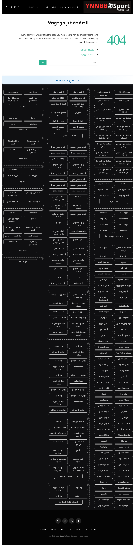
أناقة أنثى (102, 329)
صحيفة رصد (122, 494)
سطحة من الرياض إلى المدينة (121, 162)
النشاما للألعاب (101, 429)
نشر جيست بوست (56, 294)
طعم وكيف (122, 370)
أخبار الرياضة (71, 7)
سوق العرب (56, 303)
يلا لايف (76, 487)
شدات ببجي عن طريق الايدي (56, 198)
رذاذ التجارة (101, 364)
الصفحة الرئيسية (86, 54)
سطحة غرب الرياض (102, 109)
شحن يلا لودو (76, 239)
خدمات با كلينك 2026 (56, 325)
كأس (45, 7)
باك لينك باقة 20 (56, 311)
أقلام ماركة (122, 195)
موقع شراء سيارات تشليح (56, 460)
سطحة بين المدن (76, 427)
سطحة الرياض (122, 92)
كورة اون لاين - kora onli (11, 220)
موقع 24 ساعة (102, 274)
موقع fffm (122, 505)
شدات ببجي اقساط (76, 147)
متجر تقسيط (56, 179)
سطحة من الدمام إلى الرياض (101, 154)
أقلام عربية (122, 405)
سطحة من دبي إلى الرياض (102, 145)
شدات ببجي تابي (56, 153)
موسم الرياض (76, 127)
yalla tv (77, 496)
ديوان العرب (122, 400)
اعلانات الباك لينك (56, 104)
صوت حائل (102, 458)
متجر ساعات (102, 195)
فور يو (56, 222)
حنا (76, 277)
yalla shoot (56, 346)
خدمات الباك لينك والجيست (76, 296)
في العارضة (11, 175)
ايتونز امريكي (56, 158)
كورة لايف (122, 212)
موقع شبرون (101, 464)
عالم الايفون (122, 306)
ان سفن (101, 279)
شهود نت (102, 370)
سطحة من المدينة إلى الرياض (102, 162)
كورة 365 (31, 92)
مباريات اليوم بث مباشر (112, 236)
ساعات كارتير (102, 183)
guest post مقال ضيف (77, 304)
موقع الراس (102, 423)
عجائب (122, 329)
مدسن (122, 341)
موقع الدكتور (122, 452)
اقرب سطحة (122, 100)
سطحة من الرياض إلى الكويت (121, 171)
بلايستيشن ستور (76, 254)
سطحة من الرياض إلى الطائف (101, 128)
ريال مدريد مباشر (76, 360)
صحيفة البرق (122, 464)
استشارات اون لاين (122, 353)
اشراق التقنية (122, 279)
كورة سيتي (11, 92)
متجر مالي (102, 268)
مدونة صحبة (122, 382)
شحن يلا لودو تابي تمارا (56, 207)
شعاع (101, 394)
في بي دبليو (122, 447)
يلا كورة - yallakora (31, 243)
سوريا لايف (31, 236)
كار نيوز (102, 317)
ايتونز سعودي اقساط (77, 166)
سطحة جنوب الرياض (76, 443)
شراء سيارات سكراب (56, 452)
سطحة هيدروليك (56, 427)
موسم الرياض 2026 (56, 128)
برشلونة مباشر (56, 352)
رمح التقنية (122, 364)
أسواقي (101, 306)
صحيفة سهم (122, 482)
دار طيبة (101, 482)
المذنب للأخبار (122, 423)
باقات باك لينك (56, 98)
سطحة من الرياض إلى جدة (121, 119)
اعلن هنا (101, 247)
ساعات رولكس (122, 189)
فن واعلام (21, 261)
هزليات (122, 441)
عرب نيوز (121, 297)
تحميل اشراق (122, 358)
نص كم (122, 268)
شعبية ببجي (76, 248)
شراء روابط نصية (77, 98)
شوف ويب (122, 291)
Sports (38, 7)
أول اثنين (102, 447)
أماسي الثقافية (122, 335)
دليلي (121, 262)
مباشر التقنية (102, 376)
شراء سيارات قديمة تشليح (66, 476)
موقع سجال (102, 411)
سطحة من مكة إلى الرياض (121, 128)
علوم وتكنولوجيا (31, 201)
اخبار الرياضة (76, 121)
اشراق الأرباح (102, 388)
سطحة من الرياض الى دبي (121, 145)
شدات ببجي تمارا (56, 147)
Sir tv (31, 118)
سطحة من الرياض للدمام (121, 137)
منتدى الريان (101, 505)
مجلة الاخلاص (102, 499)
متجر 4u (76, 196)
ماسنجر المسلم (101, 476)
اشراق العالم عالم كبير (56, 114)
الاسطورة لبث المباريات (66, 502)
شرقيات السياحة (102, 382)
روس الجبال (102, 400)
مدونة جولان (101, 405)
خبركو (121, 274)
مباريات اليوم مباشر (76, 353)
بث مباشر (60, 7)
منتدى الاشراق (56, 121)
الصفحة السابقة (86, 50)
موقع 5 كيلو (101, 262)
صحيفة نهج (122, 317)
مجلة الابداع (122, 347)
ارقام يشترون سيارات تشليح (76, 469)
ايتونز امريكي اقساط (56, 215)
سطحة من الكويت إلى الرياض (101, 171)
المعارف (101, 353)
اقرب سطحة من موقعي (101, 93)
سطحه (56, 421)
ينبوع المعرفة (122, 435)
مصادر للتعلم (11, 201)
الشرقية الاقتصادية (101, 299)
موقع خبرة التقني (121, 323)
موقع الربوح (122, 458)
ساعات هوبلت (112, 201)
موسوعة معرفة (122, 499)
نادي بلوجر (101, 323)
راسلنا (60, 535)
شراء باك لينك (76, 92)
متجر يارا (122, 394)
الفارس (121, 411)
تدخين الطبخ (102, 452)
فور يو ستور (56, 190)
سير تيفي (31, 124)
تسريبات (29, 7)
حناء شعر (56, 268)
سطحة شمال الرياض (101, 102)
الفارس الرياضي (31, 192)
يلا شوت (101, 218)
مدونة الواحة (101, 470)
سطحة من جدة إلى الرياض (122, 154)
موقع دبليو (102, 417)
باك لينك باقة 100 (76, 317)
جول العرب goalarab (31, 99)
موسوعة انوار (122, 388)
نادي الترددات (101, 347)
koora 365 (21, 250)
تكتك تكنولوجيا (122, 311)
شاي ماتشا (76, 283)
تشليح (76, 450)
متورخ (101, 335)
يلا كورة (21, 181)
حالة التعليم (102, 435)
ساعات (122, 183)
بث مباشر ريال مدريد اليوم (11, 99)
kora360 (101, 212)
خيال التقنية (102, 285)
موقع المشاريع (122, 429)
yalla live (21, 158)
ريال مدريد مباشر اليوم (31, 142)
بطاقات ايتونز (56, 248)
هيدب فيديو (101, 358)
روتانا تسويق (101, 341)
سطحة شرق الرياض (122, 111)
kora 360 (101, 230)
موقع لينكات (122, 476)
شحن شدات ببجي (76, 231)
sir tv (11, 124)
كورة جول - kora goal (31, 229)
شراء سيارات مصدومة (56, 469)
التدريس (76, 112)
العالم (52, 7)
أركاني (122, 376)
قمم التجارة (122, 470)
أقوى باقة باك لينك (77, 325)
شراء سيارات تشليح (76, 460)
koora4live (122, 218)
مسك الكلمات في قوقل (121, 249)
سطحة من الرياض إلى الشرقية (101, 137)
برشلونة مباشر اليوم (11, 142)
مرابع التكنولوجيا (122, 285)
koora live (102, 224)
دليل (102, 488)
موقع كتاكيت (122, 488)
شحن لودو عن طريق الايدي (56, 241)
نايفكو (102, 494)
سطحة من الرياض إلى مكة (101, 119)
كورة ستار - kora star (11, 229)
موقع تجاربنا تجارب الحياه (76, 333)
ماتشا (56, 277)
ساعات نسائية (102, 189)
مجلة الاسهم (101, 291)
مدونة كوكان (102, 311)
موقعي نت (122, 417)
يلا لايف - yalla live (11, 236)
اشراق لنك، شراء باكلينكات (76, 105)
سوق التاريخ (76, 311)
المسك (102, 441)
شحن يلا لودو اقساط (56, 166)
